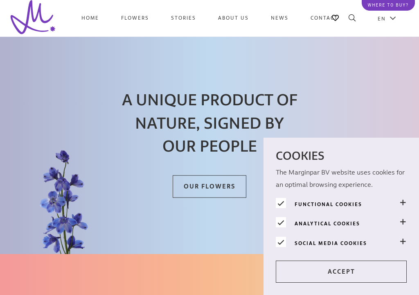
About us (233, 18)
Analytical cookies (327, 223)
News (279, 18)
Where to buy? (388, 5)
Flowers (135, 18)
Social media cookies (331, 243)
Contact (324, 18)
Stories (183, 18)
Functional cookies (328, 204)
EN (382, 18)
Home (90, 18)
